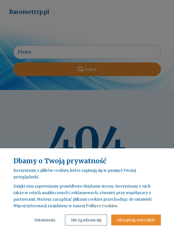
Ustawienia (44, 220)
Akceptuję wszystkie (136, 220)
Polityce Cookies (101, 205)
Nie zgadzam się (86, 220)
